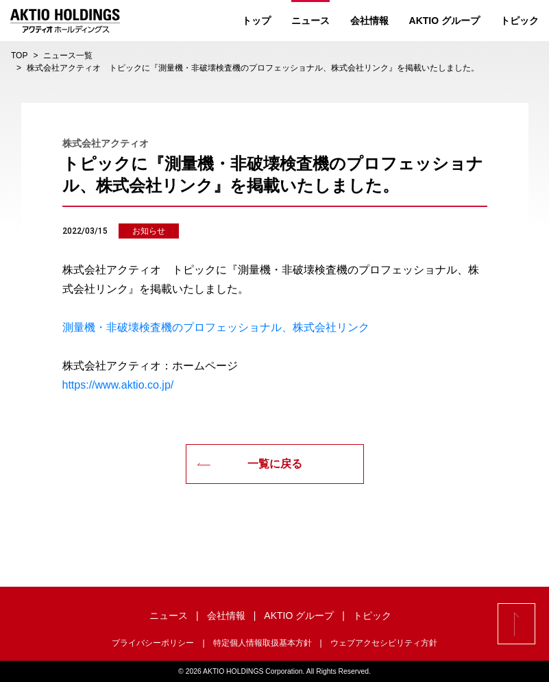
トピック (519, 20)
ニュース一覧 (68, 55)
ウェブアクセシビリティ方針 (383, 643)
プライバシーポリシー (153, 643)
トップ (256, 20)
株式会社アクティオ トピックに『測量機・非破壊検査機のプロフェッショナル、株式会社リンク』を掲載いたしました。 (253, 68)
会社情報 (369, 20)
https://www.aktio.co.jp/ (118, 385)
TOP (19, 55)
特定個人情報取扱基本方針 (262, 643)
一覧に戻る (249, 464)
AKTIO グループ (444, 20)
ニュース (310, 20)
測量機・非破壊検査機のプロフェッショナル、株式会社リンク (215, 327)
